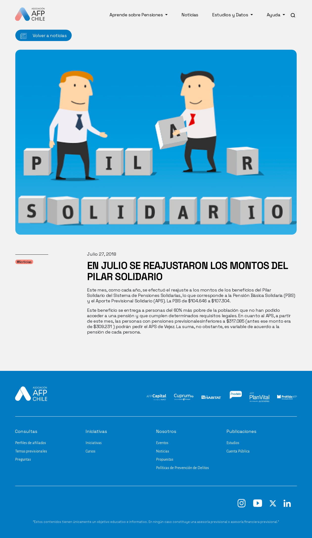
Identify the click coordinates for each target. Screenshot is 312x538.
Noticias (189, 15)
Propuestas (164, 459)
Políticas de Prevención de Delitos (182, 468)
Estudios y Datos (230, 15)
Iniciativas (94, 443)
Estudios (232, 443)
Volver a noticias (43, 36)
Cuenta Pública (238, 451)
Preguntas (23, 459)
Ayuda (274, 15)
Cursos (90, 451)
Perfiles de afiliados (30, 443)
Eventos (162, 443)
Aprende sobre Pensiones (137, 15)
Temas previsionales (31, 451)
